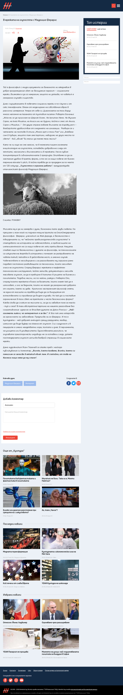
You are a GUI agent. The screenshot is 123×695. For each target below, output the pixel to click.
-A (18, 32)
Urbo (29, 670)
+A (13, 32)
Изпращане (10, 437)
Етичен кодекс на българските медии (57, 670)
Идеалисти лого (7, 5)
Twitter (11, 680)
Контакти (13, 670)
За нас (5, 670)
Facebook (5, 680)
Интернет (30, 383)
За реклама (22, 670)
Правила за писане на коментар (14, 432)
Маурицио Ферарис (13, 383)
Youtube (21, 680)
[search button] (114, 6)
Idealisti (6, 690)
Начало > (6, 15)
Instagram (16, 680)
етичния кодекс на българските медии (84, 689)
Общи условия (38, 670)
